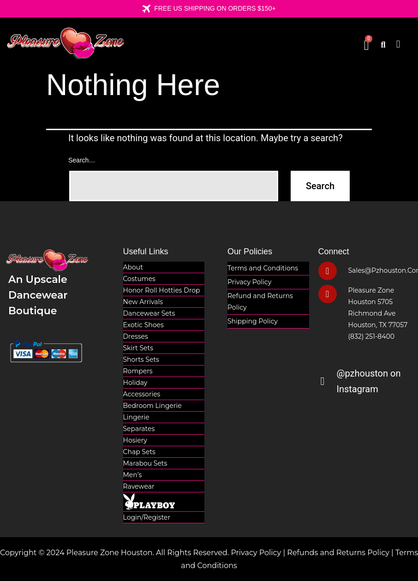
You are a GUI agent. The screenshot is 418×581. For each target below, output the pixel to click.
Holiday (135, 382)
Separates (139, 429)
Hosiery (135, 440)
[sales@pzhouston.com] (327, 271)
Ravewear (139, 486)
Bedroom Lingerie (152, 405)
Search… (81, 160)
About (133, 267)
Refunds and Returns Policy (338, 552)
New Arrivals (143, 302)
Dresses (135, 336)
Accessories (142, 394)
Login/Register (147, 517)
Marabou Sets (145, 463)
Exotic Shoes (143, 325)
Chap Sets (139, 452)
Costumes (139, 279)
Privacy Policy (249, 282)
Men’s (132, 475)
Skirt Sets (138, 348)
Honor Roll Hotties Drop (161, 290)
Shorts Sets (141, 359)
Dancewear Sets (149, 313)
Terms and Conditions (262, 268)
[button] (398, 44)
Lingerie (136, 417)
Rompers (138, 371)
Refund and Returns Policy (260, 301)
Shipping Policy (252, 321)
